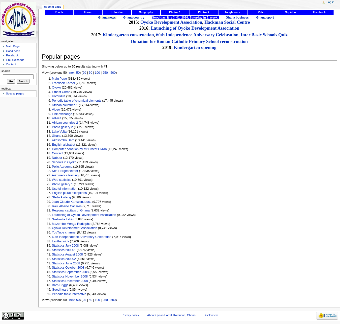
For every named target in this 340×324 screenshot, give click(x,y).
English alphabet (63, 144)
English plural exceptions (69, 193)
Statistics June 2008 (66, 263)
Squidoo (290, 12)
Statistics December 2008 (70, 281)
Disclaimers (211, 315)
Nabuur (57, 158)
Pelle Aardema (62, 166)
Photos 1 (175, 12)
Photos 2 (204, 12)
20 (84, 72)
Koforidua (117, 12)
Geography (146, 12)
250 (105, 72)
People (59, 12)
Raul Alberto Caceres (67, 206)
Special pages (15, 93)
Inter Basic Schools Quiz (264, 34)
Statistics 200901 (64, 250)
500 (113, 72)
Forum (88, 12)
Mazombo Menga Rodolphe (71, 224)
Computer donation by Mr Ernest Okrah (79, 149)
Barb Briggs (60, 285)
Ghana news (107, 17)
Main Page (59, 78)
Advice (56, 118)
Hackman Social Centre (227, 22)
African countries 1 (65, 105)
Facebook (319, 12)
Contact (57, 153)
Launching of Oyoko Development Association (195, 28)
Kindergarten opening (195, 47)
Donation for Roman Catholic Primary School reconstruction (189, 41)
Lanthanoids (60, 241)
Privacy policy (130, 315)
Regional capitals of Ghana (71, 210)
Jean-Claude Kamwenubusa (71, 202)
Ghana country (133, 17)
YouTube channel (64, 232)
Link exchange (62, 114)
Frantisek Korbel (63, 83)
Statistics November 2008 (70, 276)
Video (261, 12)
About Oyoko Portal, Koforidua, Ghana (171, 315)
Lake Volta (59, 131)
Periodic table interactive (69, 294)
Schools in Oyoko (64, 162)
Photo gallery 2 (62, 127)
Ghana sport (265, 17)
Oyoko (56, 87)
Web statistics (61, 180)
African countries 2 (65, 122)
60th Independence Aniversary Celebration (197, 34)
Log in (330, 1)
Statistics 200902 (64, 259)
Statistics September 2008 (70, 272)
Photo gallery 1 (62, 184)
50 (90, 72)
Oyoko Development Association (171, 22)
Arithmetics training (65, 175)
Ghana (56, 136)
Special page (52, 6)
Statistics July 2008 (65, 245)
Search (5, 70)
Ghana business (237, 17)
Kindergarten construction (128, 34)
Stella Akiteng (61, 197)
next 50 (74, 72)
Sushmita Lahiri (62, 219)
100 (97, 72)
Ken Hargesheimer (65, 171)
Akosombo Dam (63, 140)
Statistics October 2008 (68, 267)
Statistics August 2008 (67, 254)
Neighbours (232, 12)
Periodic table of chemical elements (76, 100)
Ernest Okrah (61, 92)
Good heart (59, 289)
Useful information (64, 188)
